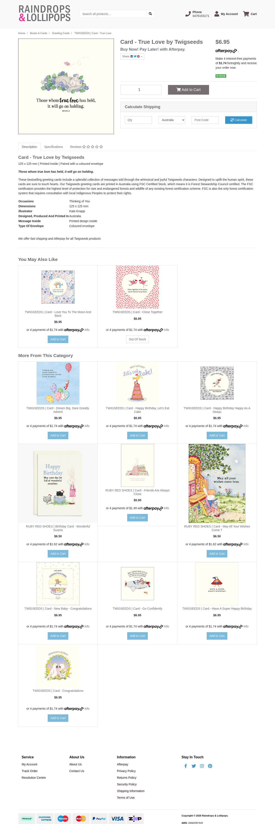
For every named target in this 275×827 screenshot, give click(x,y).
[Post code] (205, 120)
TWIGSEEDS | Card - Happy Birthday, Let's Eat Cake (137, 410)
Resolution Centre (34, 777)
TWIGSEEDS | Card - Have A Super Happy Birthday (217, 608)
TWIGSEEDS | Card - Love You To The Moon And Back (58, 313)
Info (86, 330)
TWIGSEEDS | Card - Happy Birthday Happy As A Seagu (217, 410)
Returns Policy (126, 777)
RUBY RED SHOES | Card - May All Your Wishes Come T (217, 528)
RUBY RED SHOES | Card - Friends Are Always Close (137, 492)
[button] (197, 14)
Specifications (53, 146)
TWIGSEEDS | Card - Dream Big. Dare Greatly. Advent (58, 410)
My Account (29, 764)
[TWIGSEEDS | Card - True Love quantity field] (141, 89)
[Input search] (112, 14)
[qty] (138, 120)
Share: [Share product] (131, 56)
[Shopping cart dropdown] (250, 14)
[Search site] (150, 14)
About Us (75, 764)
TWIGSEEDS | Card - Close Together (137, 312)
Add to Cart (188, 90)
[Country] (171, 120)
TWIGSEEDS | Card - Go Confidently (137, 608)
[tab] (29, 147)
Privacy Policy (126, 771)
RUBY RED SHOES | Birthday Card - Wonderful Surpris (58, 528)
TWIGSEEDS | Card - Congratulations (58, 690)
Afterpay (122, 764)
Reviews (86, 146)
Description (29, 146)
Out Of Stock (137, 339)
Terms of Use (125, 797)
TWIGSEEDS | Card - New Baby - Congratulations (58, 608)
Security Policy (127, 784)
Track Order (30, 771)
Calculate (239, 120)
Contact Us (76, 771)
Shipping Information (130, 791)
